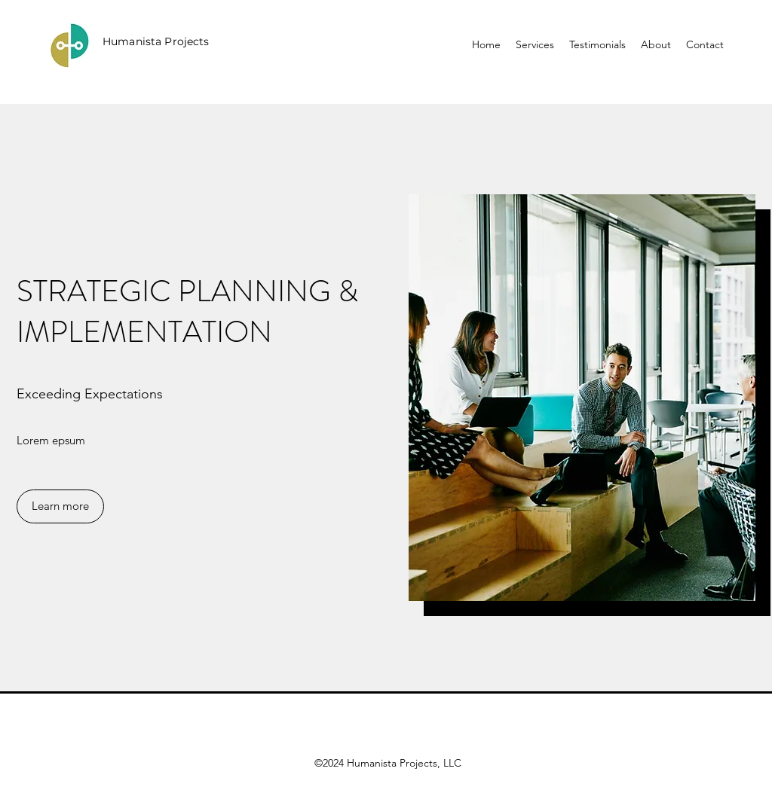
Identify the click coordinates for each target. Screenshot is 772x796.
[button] (60, 506)
